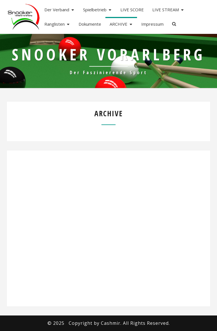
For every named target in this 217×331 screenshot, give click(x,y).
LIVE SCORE (132, 9)
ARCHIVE (118, 24)
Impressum (152, 24)
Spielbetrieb (95, 9)
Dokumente (90, 24)
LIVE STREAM (165, 9)
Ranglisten (54, 24)
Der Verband (56, 9)
